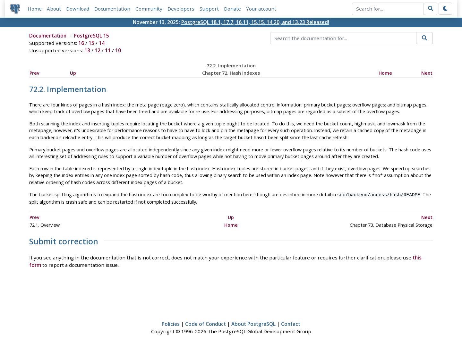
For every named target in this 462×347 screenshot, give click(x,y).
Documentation (112, 8)
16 (81, 43)
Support (209, 8)
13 (87, 50)
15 (91, 43)
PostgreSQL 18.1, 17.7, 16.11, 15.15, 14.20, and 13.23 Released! (255, 22)
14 (102, 43)
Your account (261, 8)
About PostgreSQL (253, 323)
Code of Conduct (205, 323)
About (54, 8)
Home (35, 8)
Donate (232, 8)
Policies (171, 323)
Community (148, 8)
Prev (34, 73)
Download (77, 8)
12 (97, 50)
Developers (180, 8)
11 (108, 50)
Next (426, 73)
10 (118, 50)
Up (73, 73)
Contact (290, 323)
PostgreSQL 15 (91, 35)
